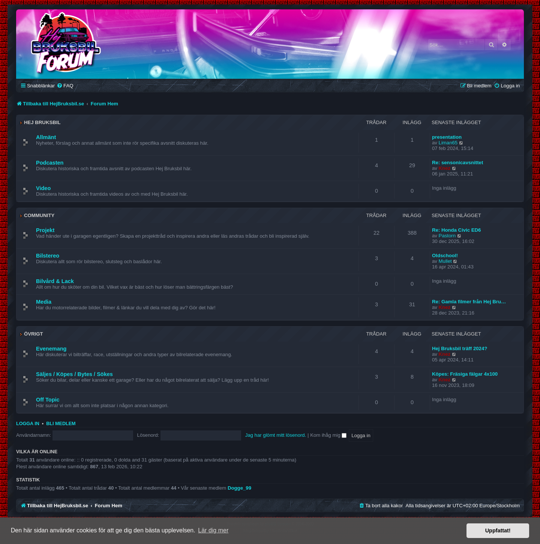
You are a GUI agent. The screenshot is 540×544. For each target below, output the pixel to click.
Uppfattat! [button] (498, 531)
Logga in (27, 423)
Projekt (45, 230)
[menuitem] (65, 85)
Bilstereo (47, 256)
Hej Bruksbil (42, 122)
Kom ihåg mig (328, 435)
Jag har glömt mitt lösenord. (275, 435)
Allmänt (46, 137)
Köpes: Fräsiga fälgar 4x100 (465, 374)
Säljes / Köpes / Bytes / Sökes (74, 374)
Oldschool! (445, 255)
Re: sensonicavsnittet (457, 162)
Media (43, 302)
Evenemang (51, 349)
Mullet (445, 261)
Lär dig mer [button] (213, 530)
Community (39, 215)
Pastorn (447, 235)
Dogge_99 (239, 488)
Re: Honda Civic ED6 (456, 230)
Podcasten (49, 163)
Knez (445, 168)
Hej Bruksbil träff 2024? (459, 348)
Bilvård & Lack (55, 281)
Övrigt (33, 334)
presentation (447, 137)
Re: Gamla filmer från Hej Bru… (469, 301)
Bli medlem (60, 423)
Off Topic (48, 400)
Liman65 (448, 142)
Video (43, 188)
